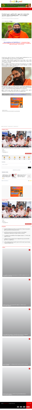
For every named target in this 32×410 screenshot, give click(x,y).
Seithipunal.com (6, 403)
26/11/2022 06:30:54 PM (8, 16)
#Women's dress (10, 126)
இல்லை (3, 221)
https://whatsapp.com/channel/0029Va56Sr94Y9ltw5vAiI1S (18, 94)
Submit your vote (28, 153)
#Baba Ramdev (5, 126)
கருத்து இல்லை (5, 152)
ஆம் (3, 149)
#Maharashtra (16, 126)
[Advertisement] (17, 50)
